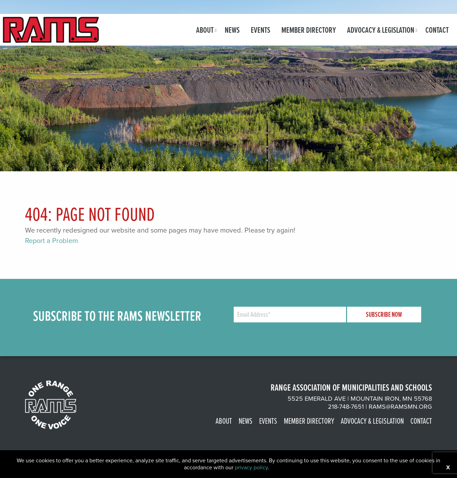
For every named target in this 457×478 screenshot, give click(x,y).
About (205, 30)
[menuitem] (205, 30)
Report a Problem (51, 240)
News (232, 30)
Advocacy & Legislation (380, 30)
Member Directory (308, 30)
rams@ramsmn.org (400, 406)
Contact (437, 30)
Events (260, 30)
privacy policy (251, 467)
